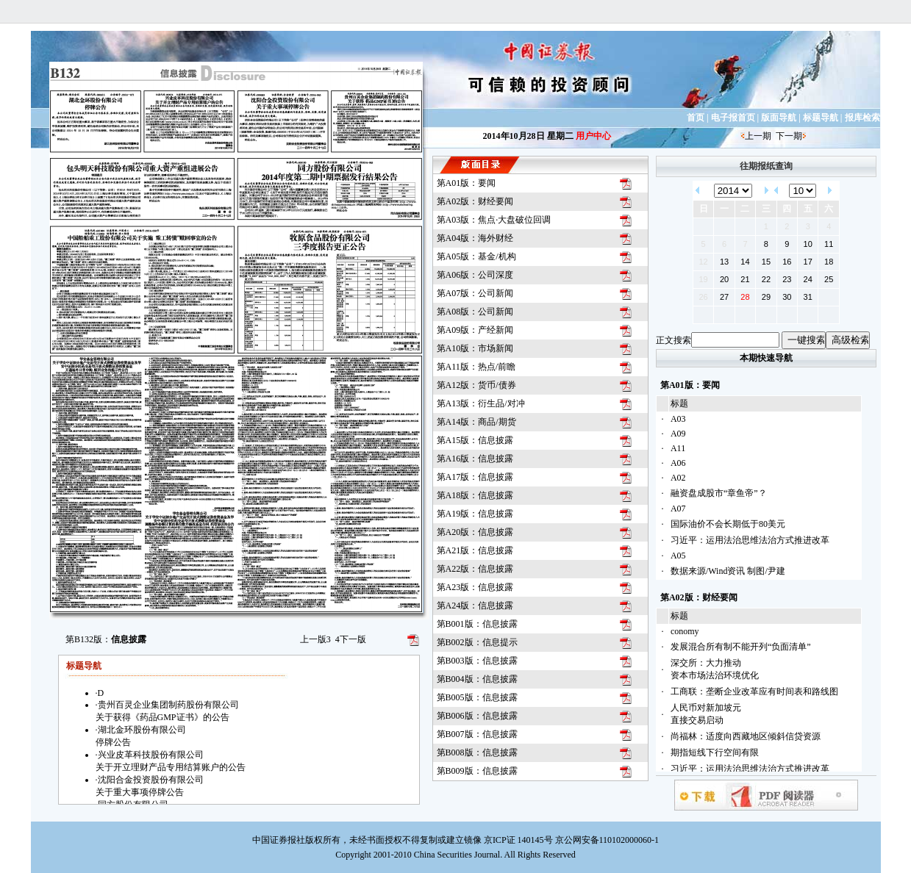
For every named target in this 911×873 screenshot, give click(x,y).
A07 (678, 508)
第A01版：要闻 (466, 183)
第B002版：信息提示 (477, 642)
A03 (678, 419)
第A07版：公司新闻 (475, 293)
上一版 (315, 639)
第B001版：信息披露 (477, 624)
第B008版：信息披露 (477, 752)
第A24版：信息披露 (475, 605)
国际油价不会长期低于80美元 (728, 524)
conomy (685, 631)
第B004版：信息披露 (477, 679)
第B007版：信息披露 (477, 734)
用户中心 (593, 136)
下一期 (789, 136)
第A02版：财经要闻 (475, 201)
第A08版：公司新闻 (475, 311)
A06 (678, 463)
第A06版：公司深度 (475, 275)
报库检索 (862, 117)
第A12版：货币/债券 (476, 385)
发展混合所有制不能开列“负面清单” (741, 647)
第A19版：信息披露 (475, 514)
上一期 (758, 136)
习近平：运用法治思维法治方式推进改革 (750, 540)
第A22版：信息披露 (475, 569)
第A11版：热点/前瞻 (476, 367)
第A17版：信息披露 (475, 477)
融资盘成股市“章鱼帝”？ (719, 493)
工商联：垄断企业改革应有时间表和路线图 (754, 691)
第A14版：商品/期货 (476, 422)
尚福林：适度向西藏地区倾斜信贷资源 (746, 736)
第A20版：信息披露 (475, 532)
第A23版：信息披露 (475, 587)
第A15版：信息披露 (475, 440)
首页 (695, 117)
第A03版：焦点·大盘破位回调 (494, 220)
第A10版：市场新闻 (475, 348)
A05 (678, 555)
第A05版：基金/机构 (476, 256)
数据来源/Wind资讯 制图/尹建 (728, 571)
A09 (678, 433)
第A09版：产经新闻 (475, 330)
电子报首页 (733, 117)
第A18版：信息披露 (475, 495)
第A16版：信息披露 (475, 458)
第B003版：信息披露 (477, 660)
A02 (678, 478)
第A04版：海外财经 (475, 238)
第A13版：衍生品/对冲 (481, 403)
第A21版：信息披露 (475, 550)
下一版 (350, 639)
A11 (678, 448)
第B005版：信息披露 (477, 697)
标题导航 (820, 117)
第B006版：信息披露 (477, 716)
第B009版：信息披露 (477, 771)
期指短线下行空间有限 (715, 752)
